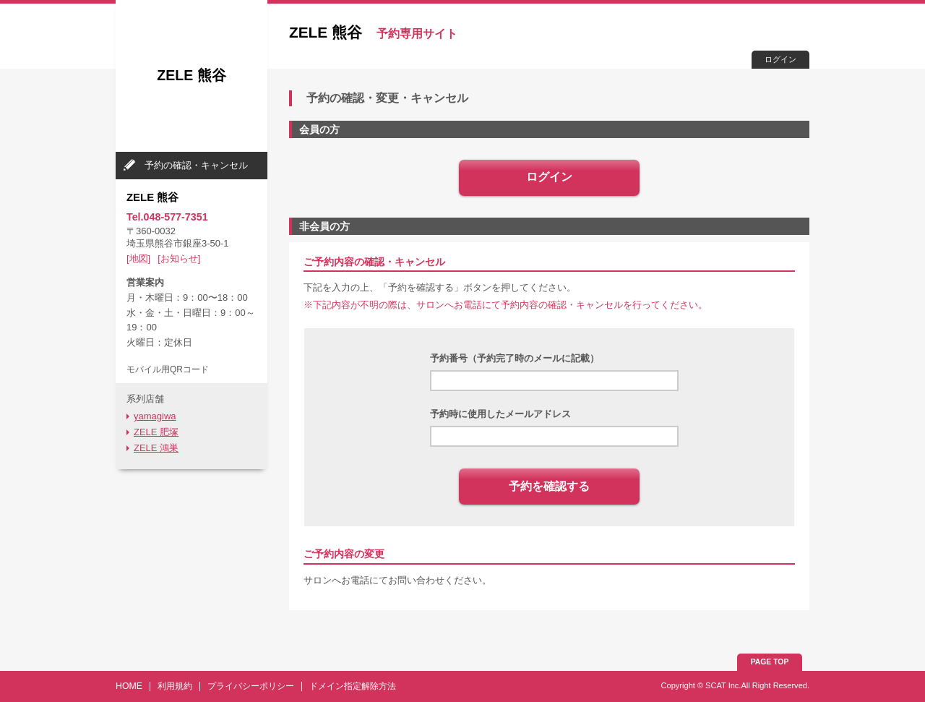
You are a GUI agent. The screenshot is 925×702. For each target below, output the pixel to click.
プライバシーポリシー (250, 686)
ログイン (780, 59)
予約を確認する (549, 486)
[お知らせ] (179, 258)
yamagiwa (155, 416)
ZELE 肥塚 (156, 432)
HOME (129, 686)
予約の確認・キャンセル (196, 165)
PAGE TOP (770, 662)
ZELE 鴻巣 (156, 447)
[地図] (138, 258)
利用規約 (175, 686)
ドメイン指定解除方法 (352, 686)
